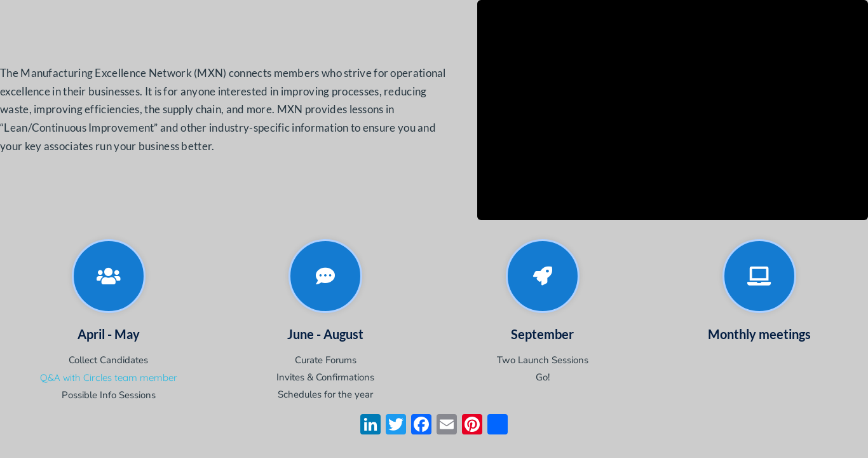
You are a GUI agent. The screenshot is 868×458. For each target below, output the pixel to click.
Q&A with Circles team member (108, 377)
